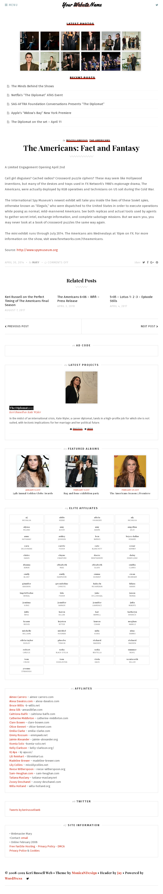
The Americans (99, 140)
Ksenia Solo (16, 743)
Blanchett (97, 547)
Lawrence (97, 603)
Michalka (27, 518)
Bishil (132, 651)
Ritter (62, 622)
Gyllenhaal (97, 594)
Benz (27, 613)
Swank (132, 585)
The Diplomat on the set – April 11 (36, 122)
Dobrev (132, 632)
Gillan (62, 613)
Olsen (97, 566)
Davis (97, 660)
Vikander (97, 518)
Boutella (97, 651)
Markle (132, 622)
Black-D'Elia (62, 651)
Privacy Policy (46, 846)
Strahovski (27, 669)
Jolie (132, 528)
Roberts (132, 603)
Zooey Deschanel (20, 781)
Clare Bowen (17, 722)
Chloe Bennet (17, 726)
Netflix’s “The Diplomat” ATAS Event (37, 95)
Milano (27, 528)
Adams (97, 528)
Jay (119, 873)
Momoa (132, 594)
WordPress (13, 878)
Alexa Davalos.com (21, 701)
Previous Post (18, 326)
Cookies (35, 850)
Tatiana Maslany (19, 777)
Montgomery (97, 556)
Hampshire (62, 575)
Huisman (62, 632)
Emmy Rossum (18, 735)
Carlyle (27, 651)
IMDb (90, 429)
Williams (27, 632)
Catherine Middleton (21, 718)
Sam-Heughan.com (21, 773)
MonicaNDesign (84, 873)
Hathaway (27, 537)
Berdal (27, 594)
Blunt (27, 575)
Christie (62, 585)
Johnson (62, 537)
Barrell (97, 613)
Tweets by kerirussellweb (24, 809)
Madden (97, 641)
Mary (35, 262)
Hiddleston (62, 660)
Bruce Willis (16, 705)
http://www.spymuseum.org (37, 250)
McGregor (132, 575)
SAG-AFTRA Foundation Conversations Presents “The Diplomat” (57, 104)
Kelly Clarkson (18, 747)
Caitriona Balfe (18, 714)
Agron (27, 566)
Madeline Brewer (19, 760)
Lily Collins (16, 764)
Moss (62, 566)
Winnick (132, 613)
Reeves (27, 622)
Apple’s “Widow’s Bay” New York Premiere (41, 113)
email (24, 837)
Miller (132, 660)
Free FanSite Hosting (22, 846)
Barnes (97, 537)
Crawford (62, 556)
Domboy (132, 547)
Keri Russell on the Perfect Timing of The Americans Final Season (27, 301)
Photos (78, 429)
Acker (62, 528)
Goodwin (27, 585)
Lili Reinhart (16, 756)
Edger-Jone (132, 556)
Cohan (97, 622)
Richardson (97, 585)
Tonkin (62, 641)
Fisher (62, 547)
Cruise (27, 660)
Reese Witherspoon (21, 769)
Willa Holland (17, 786)
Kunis (97, 632)
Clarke (132, 566)
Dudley (27, 641)
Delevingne (27, 547)
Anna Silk (14, 709)
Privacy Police (18, 850)
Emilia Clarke (17, 731)
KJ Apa (13, 752)
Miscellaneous (77, 140)
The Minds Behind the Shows (32, 86)
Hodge (62, 518)
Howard (132, 537)
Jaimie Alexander (19, 739)
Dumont (97, 575)
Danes (27, 556)
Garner (62, 603)
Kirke (27, 603)
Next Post (148, 326)
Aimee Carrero (18, 697)
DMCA (61, 846)
